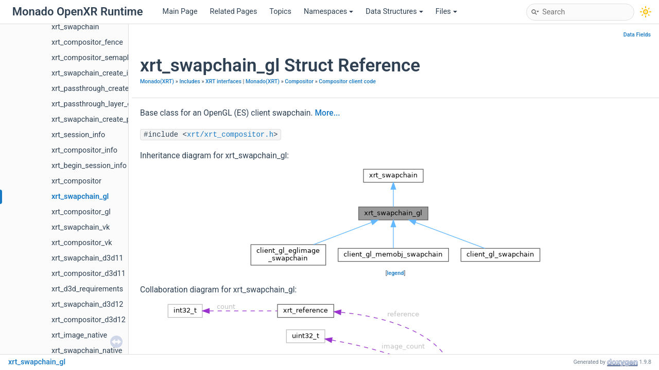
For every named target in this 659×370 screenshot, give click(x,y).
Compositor (299, 81)
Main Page (180, 11)
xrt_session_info (78, 135)
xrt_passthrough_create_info (98, 88)
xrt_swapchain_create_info (95, 73)
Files (446, 11)
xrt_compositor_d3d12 (88, 320)
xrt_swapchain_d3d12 (87, 304)
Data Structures (394, 11)
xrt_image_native (79, 335)
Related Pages (233, 11)
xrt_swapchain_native (86, 350)
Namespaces (328, 11)
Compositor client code (347, 81)
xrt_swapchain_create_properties (105, 119)
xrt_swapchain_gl (80, 196)
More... (327, 113)
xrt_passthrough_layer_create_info (107, 104)
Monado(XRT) (157, 81)
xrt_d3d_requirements (87, 289)
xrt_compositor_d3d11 (88, 273)
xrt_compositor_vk (81, 242)
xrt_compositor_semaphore (96, 57)
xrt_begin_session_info (89, 165)
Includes (189, 81)
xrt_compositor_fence (87, 42)
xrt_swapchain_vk (80, 227)
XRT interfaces (223, 81)
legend (395, 273)
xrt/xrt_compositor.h (230, 135)
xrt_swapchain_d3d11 (87, 258)
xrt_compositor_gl (81, 212)
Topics (280, 11)
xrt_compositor (76, 181)
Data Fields (637, 34)
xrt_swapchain (75, 27)
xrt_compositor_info (84, 150)
